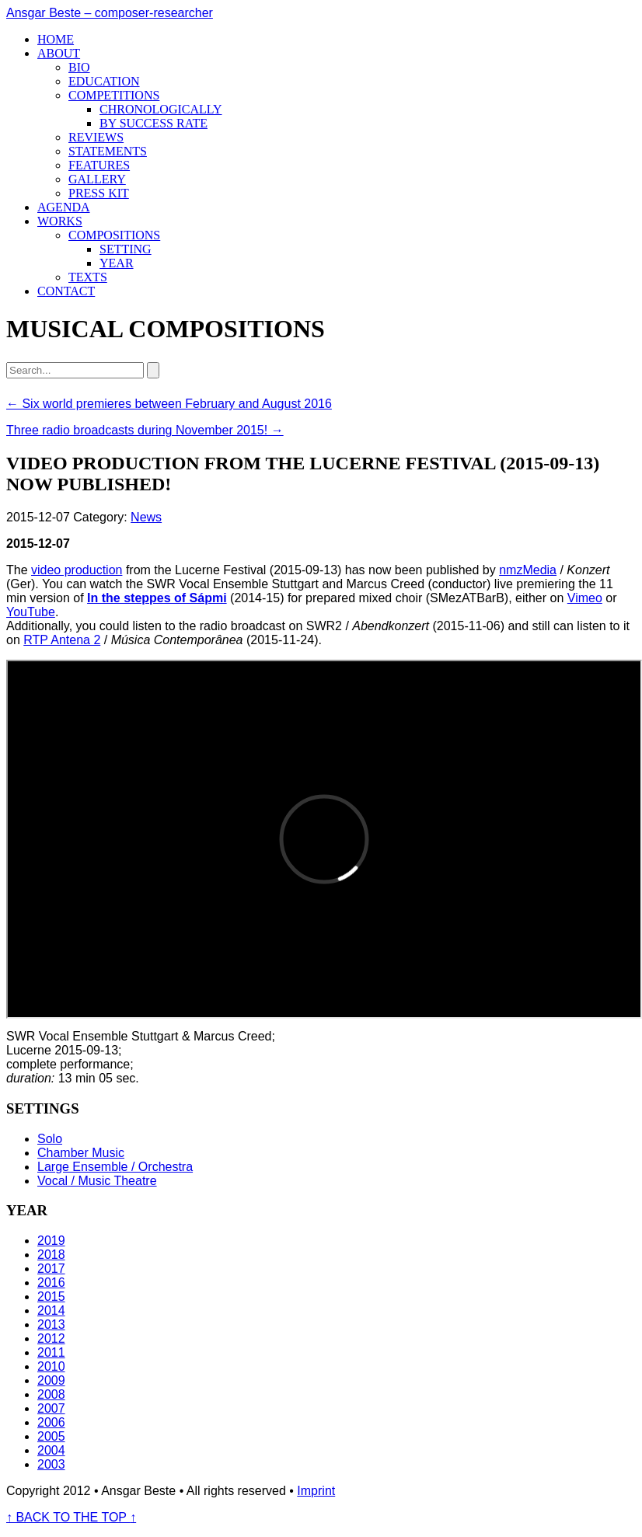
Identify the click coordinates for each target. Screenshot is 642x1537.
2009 (51, 1380)
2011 (51, 1352)
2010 (51, 1366)
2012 (51, 1338)
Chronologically (160, 109)
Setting (125, 249)
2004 (51, 1450)
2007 (51, 1408)
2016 (51, 1282)
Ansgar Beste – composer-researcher (109, 12)
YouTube (30, 612)
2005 (51, 1436)
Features (99, 165)
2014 (51, 1310)
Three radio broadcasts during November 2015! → (145, 430)
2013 (51, 1324)
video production (76, 570)
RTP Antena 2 (61, 640)
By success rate (153, 123)
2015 (51, 1296)
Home (55, 39)
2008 (51, 1394)
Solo (49, 1138)
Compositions (114, 235)
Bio (79, 67)
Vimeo (584, 598)
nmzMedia (528, 570)
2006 (51, 1422)
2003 (51, 1464)
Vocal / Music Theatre (97, 1180)
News (146, 517)
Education (104, 81)
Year (116, 263)
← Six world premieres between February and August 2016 (169, 403)
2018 (51, 1254)
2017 (51, 1268)
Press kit (98, 193)
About (58, 53)
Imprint (316, 1490)
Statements (107, 151)
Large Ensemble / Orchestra (115, 1166)
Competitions (113, 95)
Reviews (96, 137)
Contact (66, 291)
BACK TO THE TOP (71, 1517)
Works (59, 221)
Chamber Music (80, 1152)
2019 (51, 1240)
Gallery (97, 179)
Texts (87, 277)
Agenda (63, 207)
